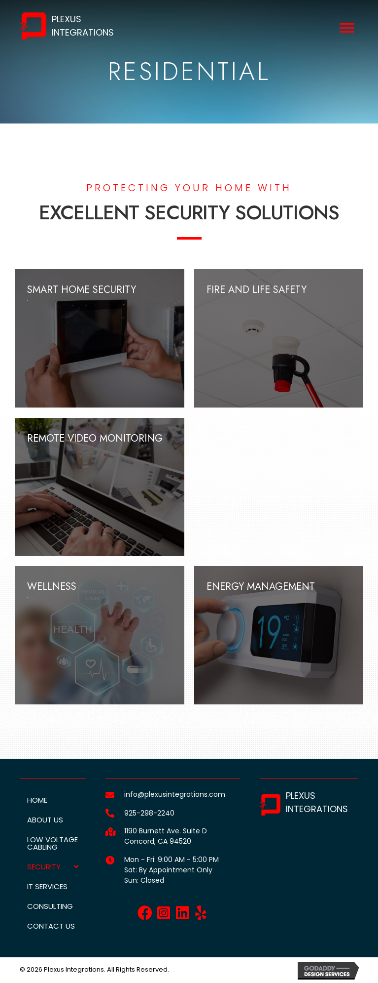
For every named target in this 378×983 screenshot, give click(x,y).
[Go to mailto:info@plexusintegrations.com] (109, 794)
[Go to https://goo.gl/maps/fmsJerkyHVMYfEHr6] (109, 831)
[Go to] (109, 860)
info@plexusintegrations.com (174, 794)
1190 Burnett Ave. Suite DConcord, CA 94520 (165, 836)
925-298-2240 (149, 813)
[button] (144, 912)
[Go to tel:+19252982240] (109, 813)
